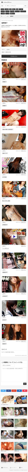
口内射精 (6, 9)
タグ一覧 (7, 13)
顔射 (10, 9)
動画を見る (14, 56)
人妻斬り (8, 49)
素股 (17, 9)
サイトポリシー (14, 467)
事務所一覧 (12, 13)
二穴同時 (2, 13)
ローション (17, 11)
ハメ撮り (21, 9)
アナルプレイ (23, 11)
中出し (2, 9)
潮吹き (14, 9)
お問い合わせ (5, 467)
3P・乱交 (12, 11)
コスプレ (2, 11)
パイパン (7, 11)
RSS (21, 467)
